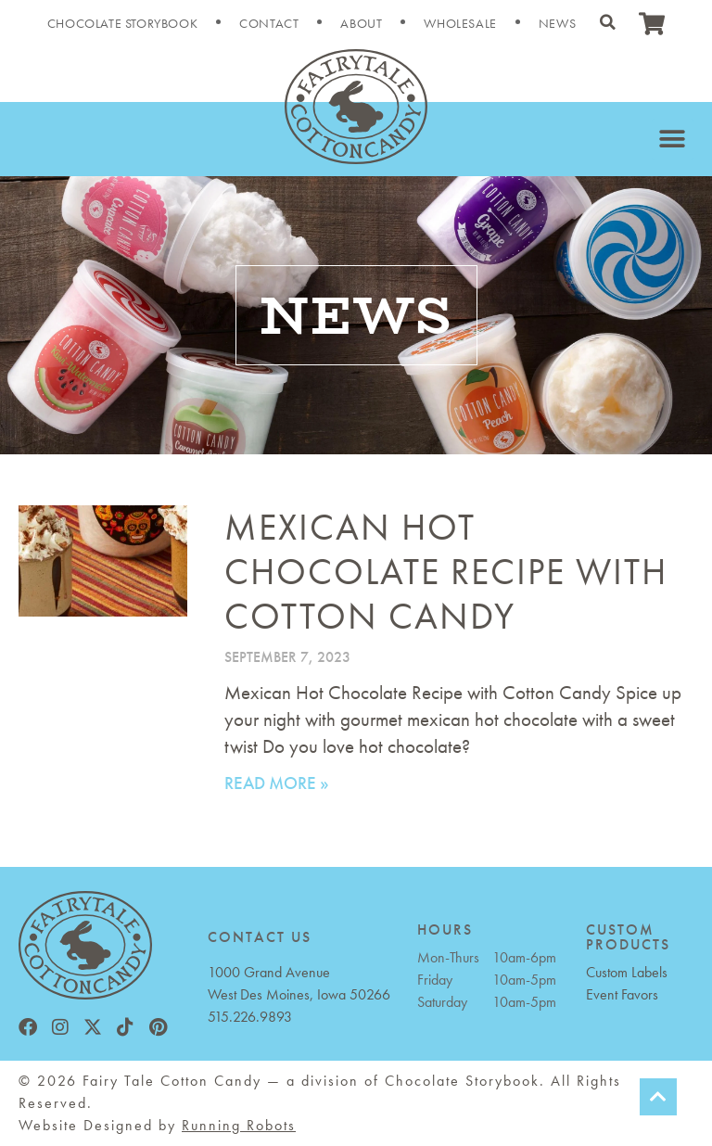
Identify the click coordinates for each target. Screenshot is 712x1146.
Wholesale (460, 23)
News (557, 23)
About (361, 23)
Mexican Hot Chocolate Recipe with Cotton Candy (446, 571)
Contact (269, 23)
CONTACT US (260, 937)
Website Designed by (157, 1125)
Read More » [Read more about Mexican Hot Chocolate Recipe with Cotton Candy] (276, 783)
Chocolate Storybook (122, 23)
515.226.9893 (250, 1016)
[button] (607, 22)
